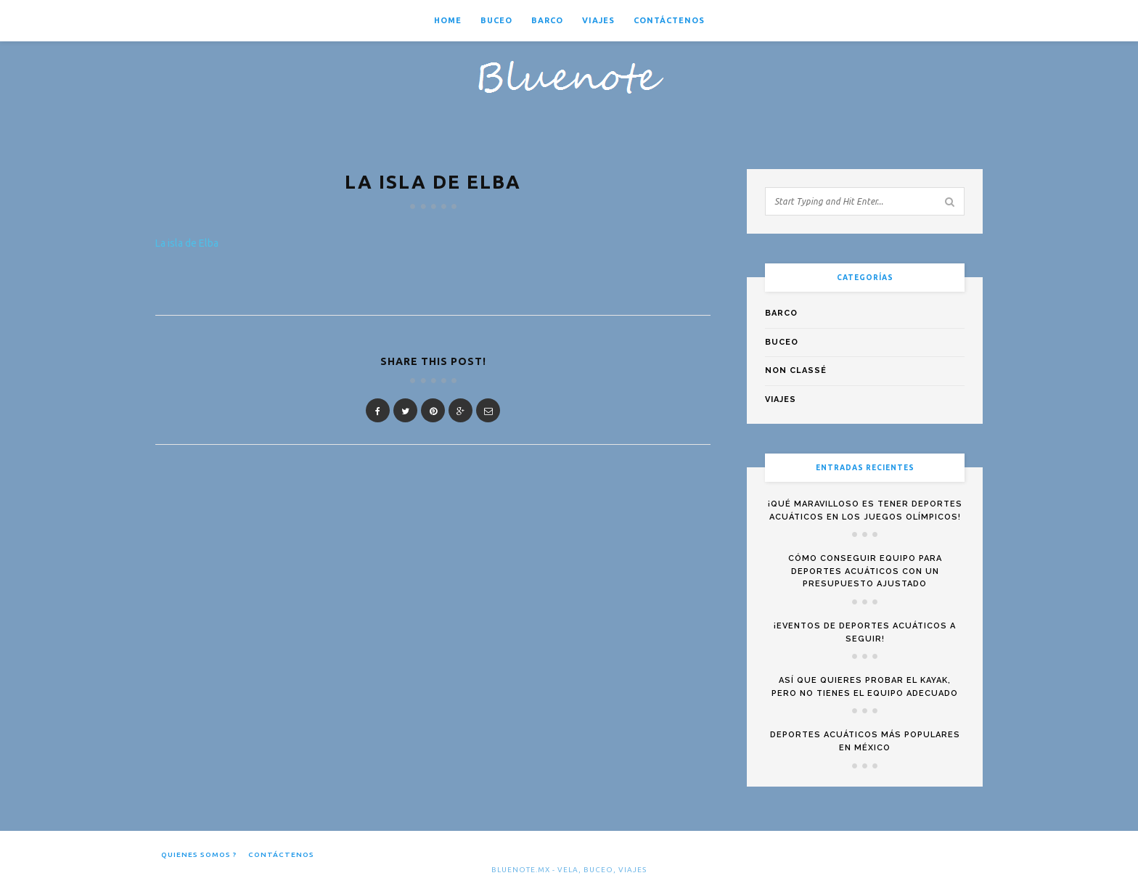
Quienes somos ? (199, 854)
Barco (547, 20)
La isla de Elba (186, 243)
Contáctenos (669, 20)
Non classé (796, 370)
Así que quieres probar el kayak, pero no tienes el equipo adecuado (864, 687)
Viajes (598, 20)
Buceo (496, 20)
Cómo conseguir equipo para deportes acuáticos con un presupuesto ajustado (865, 571)
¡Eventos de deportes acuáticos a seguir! (865, 632)
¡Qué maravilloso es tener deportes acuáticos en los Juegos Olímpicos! (865, 510)
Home (448, 20)
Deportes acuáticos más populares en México (865, 741)
